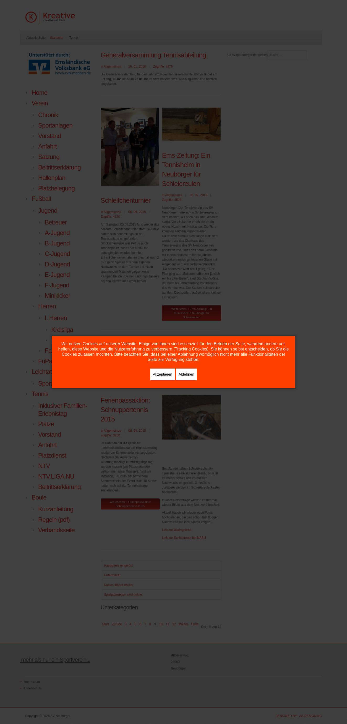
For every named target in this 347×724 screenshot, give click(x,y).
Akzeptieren (162, 374)
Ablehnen (186, 374)
